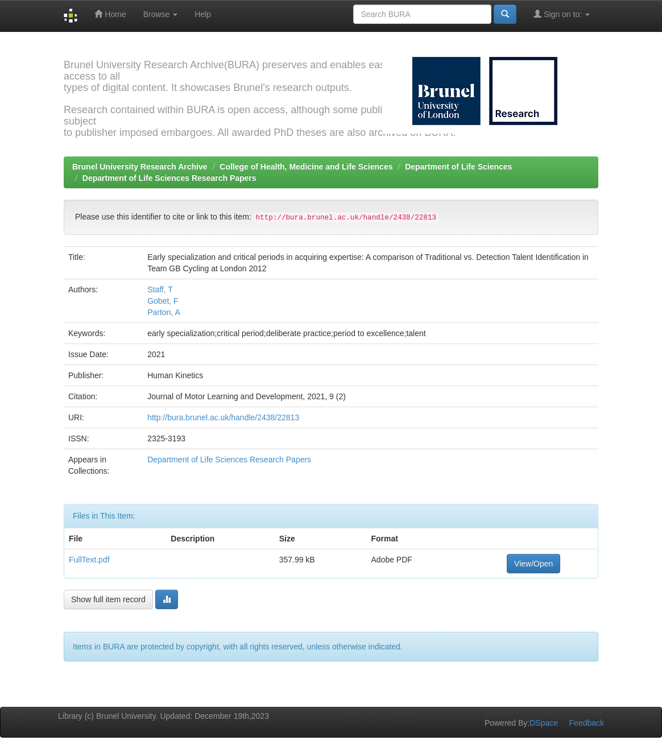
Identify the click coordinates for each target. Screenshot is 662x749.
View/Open (533, 563)
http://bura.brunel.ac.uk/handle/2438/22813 (223, 417)
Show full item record (108, 599)
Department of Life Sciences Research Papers (169, 178)
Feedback (586, 722)
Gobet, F (162, 300)
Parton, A (163, 312)
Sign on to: (561, 14)
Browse (160, 14)
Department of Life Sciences (458, 166)
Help (203, 14)
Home (110, 14)
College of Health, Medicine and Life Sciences (306, 166)
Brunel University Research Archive (140, 166)
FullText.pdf (89, 559)
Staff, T (160, 289)
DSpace (543, 722)
